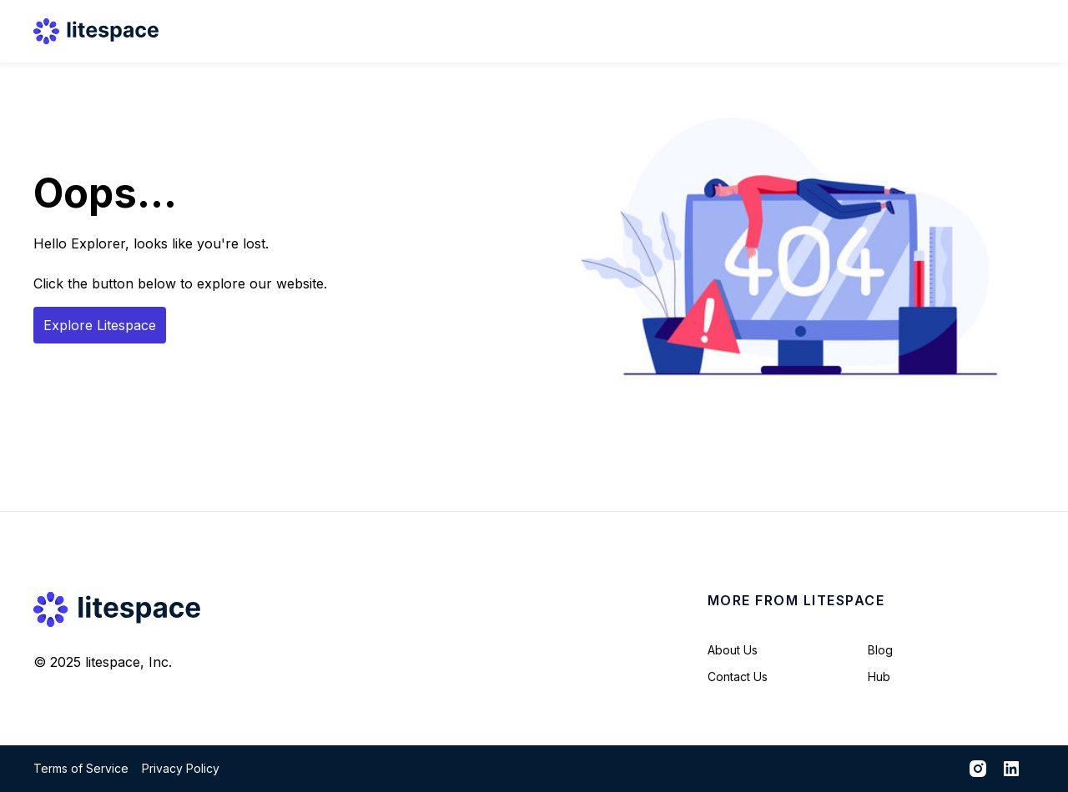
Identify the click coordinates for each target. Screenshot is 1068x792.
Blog (880, 650)
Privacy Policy (180, 768)
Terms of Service (80, 768)
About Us (733, 650)
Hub (879, 676)
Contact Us (738, 676)
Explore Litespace (99, 325)
